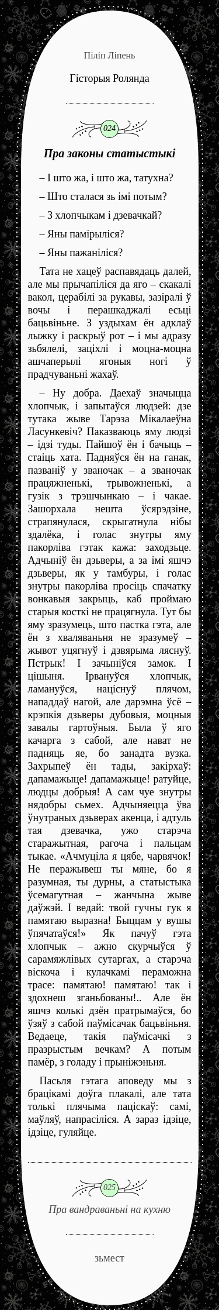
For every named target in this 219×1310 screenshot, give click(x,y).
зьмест (109, 1258)
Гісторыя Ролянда (109, 78)
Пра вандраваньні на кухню (110, 1188)
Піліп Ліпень (109, 55)
